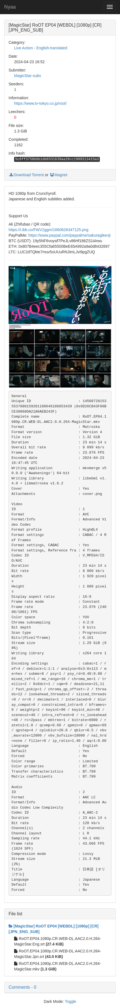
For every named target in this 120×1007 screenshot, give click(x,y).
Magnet (58, 175)
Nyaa (10, 7)
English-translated (51, 48)
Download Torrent (26, 175)
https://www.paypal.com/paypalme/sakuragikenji (69, 235)
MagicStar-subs (27, 75)
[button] (60, 987)
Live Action (23, 48)
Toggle (70, 1001)
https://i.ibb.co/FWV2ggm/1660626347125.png (48, 230)
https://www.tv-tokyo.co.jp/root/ (40, 103)
